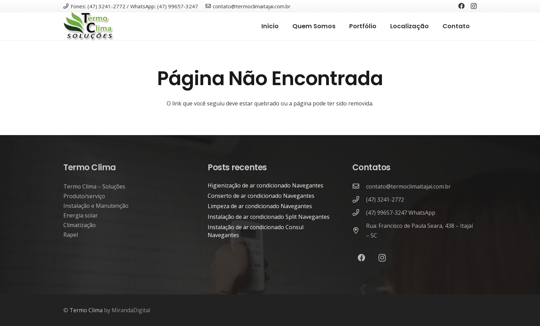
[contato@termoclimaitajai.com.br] (359, 186)
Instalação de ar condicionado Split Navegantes (269, 217)
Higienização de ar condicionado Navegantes (265, 185)
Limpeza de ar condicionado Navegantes (260, 206)
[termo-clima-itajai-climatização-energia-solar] (88, 26)
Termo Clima (86, 310)
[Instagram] (474, 6)
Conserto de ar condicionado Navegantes (261, 196)
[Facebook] (461, 6)
